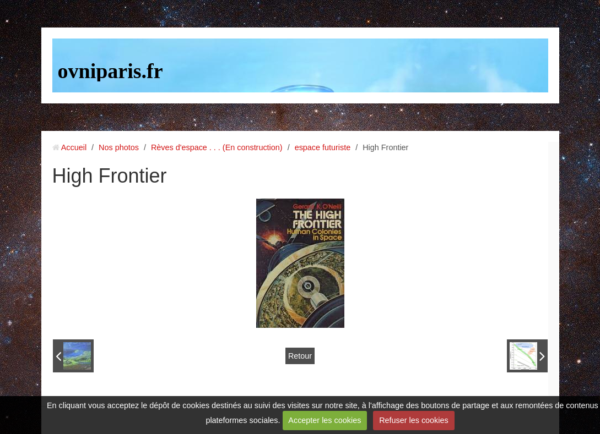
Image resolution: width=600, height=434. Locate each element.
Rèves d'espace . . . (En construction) (217, 147)
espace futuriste (323, 147)
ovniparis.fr (110, 71)
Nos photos (119, 147)
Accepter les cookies (324, 420)
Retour (300, 355)
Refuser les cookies (413, 420)
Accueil (74, 147)
